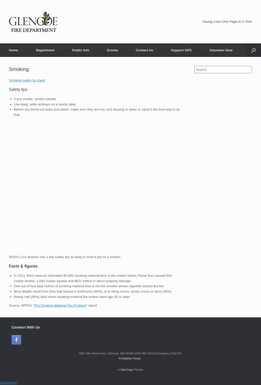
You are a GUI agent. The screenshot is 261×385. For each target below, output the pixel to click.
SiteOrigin (126, 369)
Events (112, 50)
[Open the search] (253, 50)
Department (45, 50)
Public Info (80, 50)
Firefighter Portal (129, 358)
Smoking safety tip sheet (27, 80)
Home (13, 50)
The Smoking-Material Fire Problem (60, 305)
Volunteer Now (221, 50)
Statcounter (8, 382)
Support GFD (181, 50)
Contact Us (144, 50)
